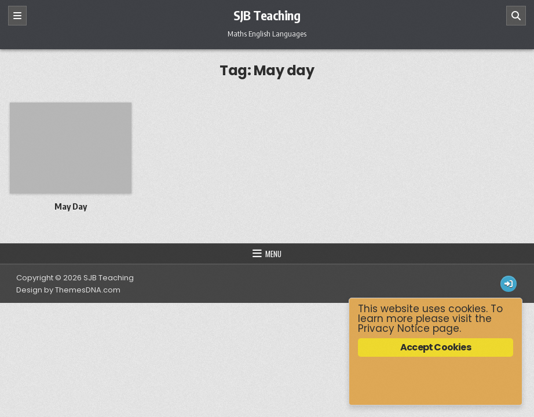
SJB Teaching (266, 15)
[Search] (516, 15)
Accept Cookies (435, 347)
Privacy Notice (394, 328)
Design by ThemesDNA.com (68, 289)
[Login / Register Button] (508, 284)
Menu (273, 253)
